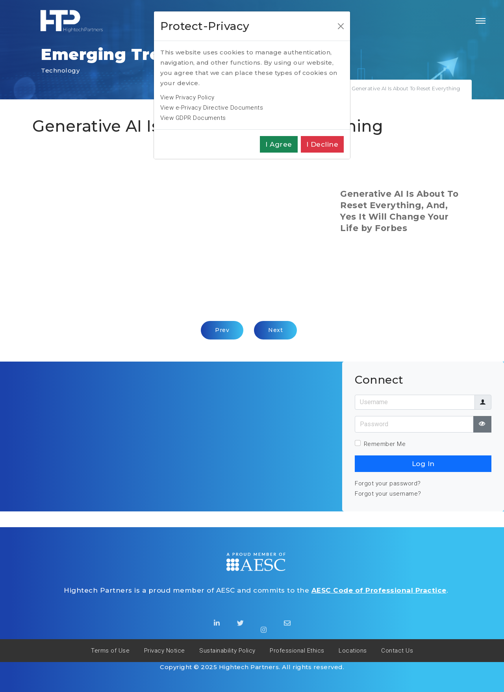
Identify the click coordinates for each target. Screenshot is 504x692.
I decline (322, 144)
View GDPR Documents (193, 117)
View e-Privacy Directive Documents (211, 107)
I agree (278, 144)
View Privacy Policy (187, 97)
